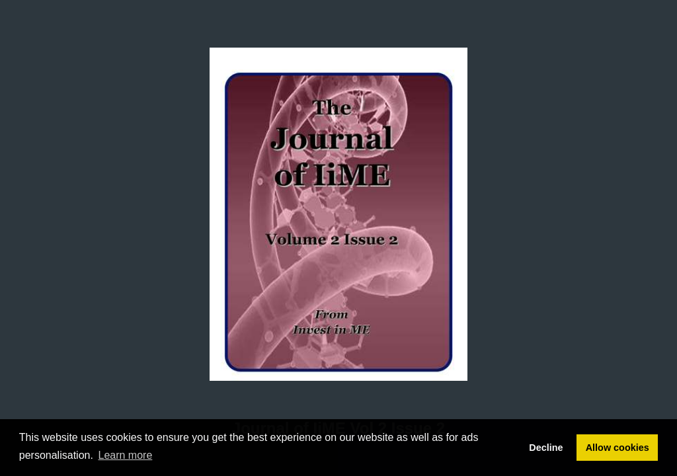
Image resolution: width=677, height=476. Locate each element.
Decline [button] (546, 447)
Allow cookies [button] (617, 447)
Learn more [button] (126, 455)
